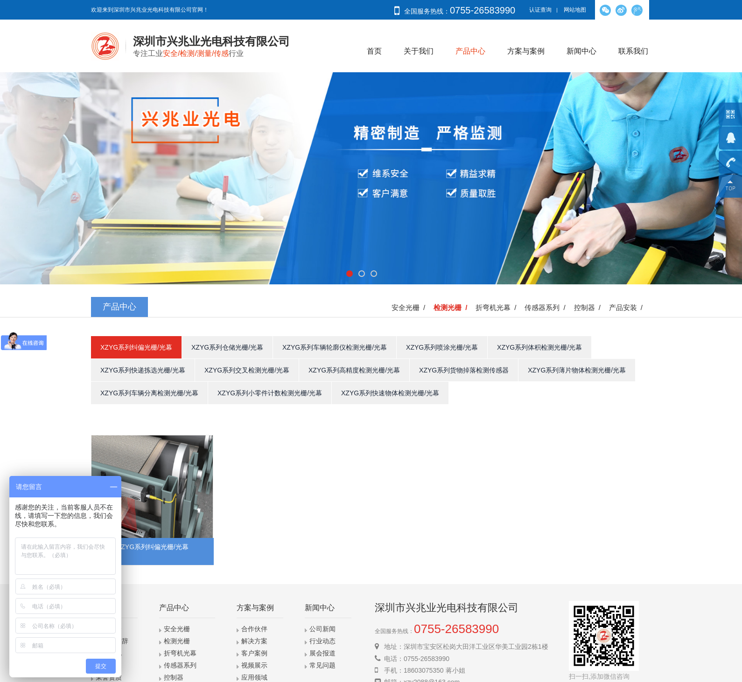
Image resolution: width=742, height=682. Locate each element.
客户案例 (254, 653)
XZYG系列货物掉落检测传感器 (464, 370)
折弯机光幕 (180, 653)
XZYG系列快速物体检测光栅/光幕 (390, 393)
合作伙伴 (254, 629)
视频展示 (254, 665)
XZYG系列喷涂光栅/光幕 (442, 347)
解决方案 (254, 641)
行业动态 (322, 641)
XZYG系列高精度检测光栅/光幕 (354, 370)
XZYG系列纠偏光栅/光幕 (136, 347)
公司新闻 (322, 629)
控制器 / (589, 307)
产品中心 (470, 51)
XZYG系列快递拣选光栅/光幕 (142, 370)
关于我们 (419, 51)
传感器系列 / (547, 307)
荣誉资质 (109, 677)
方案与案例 (526, 51)
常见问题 (322, 665)
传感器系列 (180, 665)
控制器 (173, 677)
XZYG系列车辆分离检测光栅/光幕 (149, 393)
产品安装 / (627, 307)
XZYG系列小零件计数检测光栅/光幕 (269, 393)
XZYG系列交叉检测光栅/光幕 (246, 370)
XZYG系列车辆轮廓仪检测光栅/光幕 (334, 347)
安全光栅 (177, 629)
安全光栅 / (410, 307)
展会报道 (322, 653)
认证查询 (540, 10)
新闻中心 (581, 51)
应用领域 (254, 677)
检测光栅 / (452, 307)
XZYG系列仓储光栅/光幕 (227, 347)
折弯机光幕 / (498, 307)
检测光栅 (177, 641)
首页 (374, 51)
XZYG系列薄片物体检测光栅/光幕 (577, 370)
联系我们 (633, 51)
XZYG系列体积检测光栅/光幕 (539, 347)
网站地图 (575, 10)
